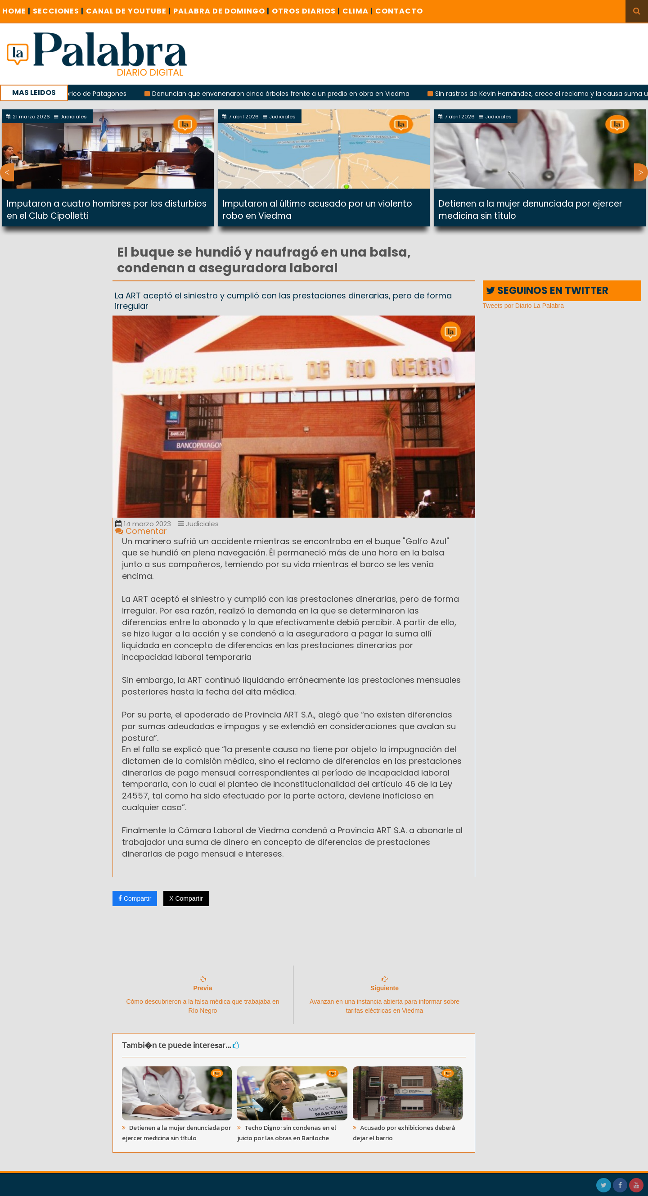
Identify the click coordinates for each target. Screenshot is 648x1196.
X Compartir (186, 898)
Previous (7, 172)
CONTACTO (399, 11)
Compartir (134, 898)
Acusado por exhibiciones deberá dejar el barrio (404, 1133)
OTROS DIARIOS (306, 11)
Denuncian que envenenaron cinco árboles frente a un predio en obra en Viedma (291, 93)
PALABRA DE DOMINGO (221, 11)
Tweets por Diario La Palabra (523, 305)
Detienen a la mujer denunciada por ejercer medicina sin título (176, 1133)
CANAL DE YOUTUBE (128, 11)
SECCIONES (58, 11)
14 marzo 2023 (143, 523)
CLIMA (357, 11)
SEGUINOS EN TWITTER (547, 291)
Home (16, 11)
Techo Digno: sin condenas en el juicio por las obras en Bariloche (286, 1133)
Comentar (141, 531)
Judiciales (198, 523)
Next (641, 172)
